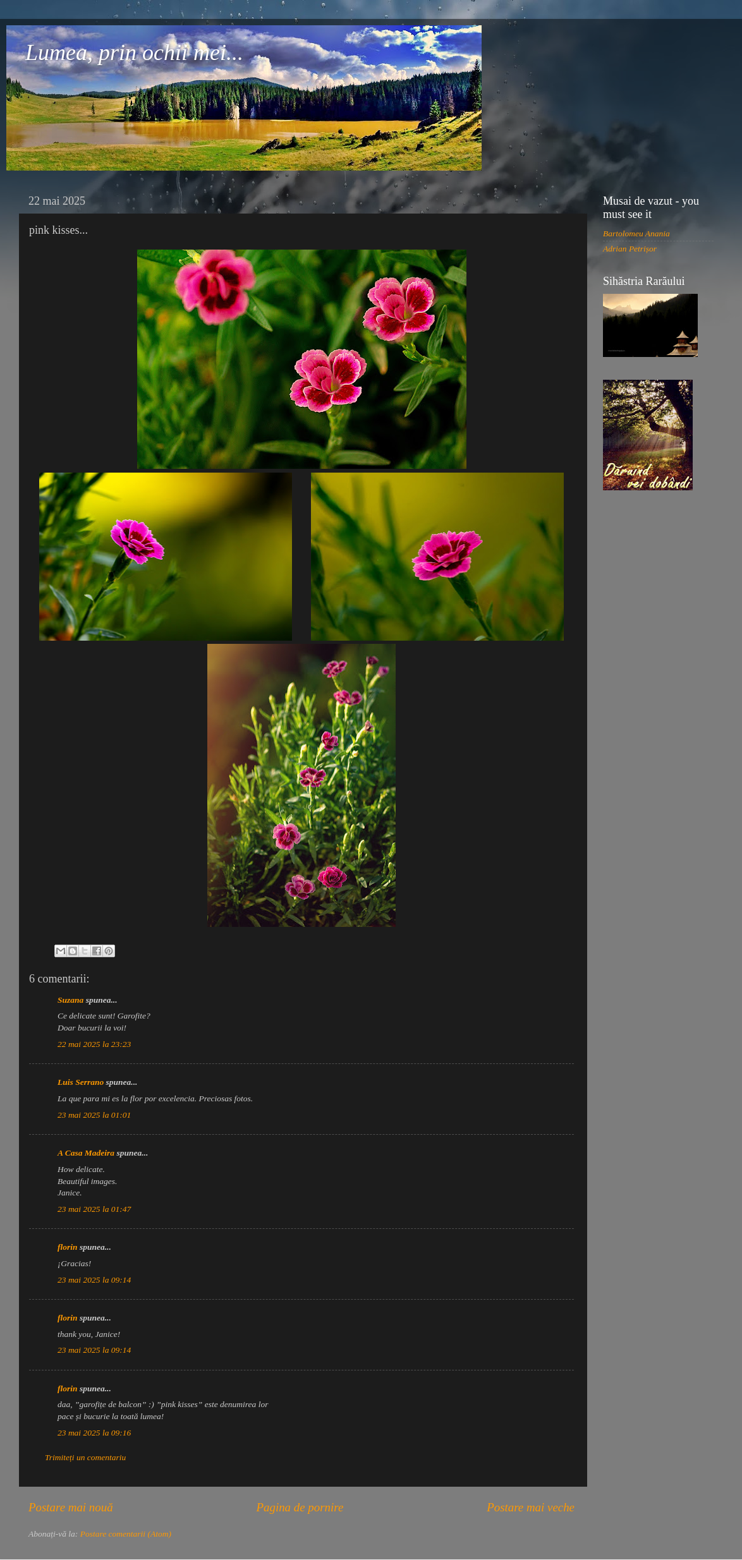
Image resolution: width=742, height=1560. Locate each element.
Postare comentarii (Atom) (125, 1534)
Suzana (70, 1000)
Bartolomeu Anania (636, 233)
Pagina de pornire (299, 1507)
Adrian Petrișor (630, 248)
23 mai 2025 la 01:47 (94, 1209)
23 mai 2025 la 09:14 (94, 1280)
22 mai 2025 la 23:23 (94, 1044)
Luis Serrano (81, 1082)
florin (68, 1247)
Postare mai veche (531, 1507)
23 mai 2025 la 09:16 (94, 1432)
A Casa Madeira (86, 1153)
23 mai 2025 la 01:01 (94, 1115)
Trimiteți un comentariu (85, 1457)
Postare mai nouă (70, 1507)
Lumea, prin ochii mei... (134, 52)
